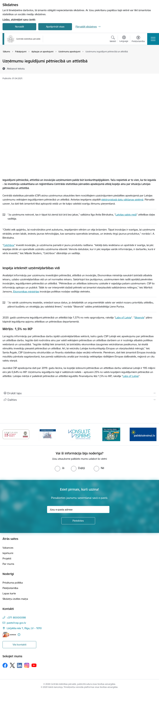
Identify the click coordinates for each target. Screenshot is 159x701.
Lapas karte (9, 593)
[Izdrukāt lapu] (79, 393)
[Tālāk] (151, 434)
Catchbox (9, 245)
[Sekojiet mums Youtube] (34, 665)
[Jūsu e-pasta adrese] (78, 509)
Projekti (7, 558)
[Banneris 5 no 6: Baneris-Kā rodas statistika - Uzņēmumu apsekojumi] (79, 434)
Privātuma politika (13, 582)
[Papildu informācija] (19, 634)
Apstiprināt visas (55, 26)
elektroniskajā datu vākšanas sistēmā (122, 199)
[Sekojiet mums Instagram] (26, 665)
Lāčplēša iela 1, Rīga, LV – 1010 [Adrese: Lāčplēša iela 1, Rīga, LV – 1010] (24, 628)
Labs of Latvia (123, 317)
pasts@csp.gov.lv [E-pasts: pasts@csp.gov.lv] (16, 622)
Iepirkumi (8, 553)
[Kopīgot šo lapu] (79, 400)
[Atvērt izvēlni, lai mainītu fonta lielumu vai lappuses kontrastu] (138, 39)
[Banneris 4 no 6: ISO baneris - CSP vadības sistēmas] (47, 434)
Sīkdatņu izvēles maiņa (15, 598)
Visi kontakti (19, 644)
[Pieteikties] (78, 520)
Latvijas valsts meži (126, 214)
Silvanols (139, 317)
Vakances (8, 547)
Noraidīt (19, 26)
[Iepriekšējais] (8, 434)
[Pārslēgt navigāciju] (153, 39)
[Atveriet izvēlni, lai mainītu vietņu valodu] (124, 39)
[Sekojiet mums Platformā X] (12, 665)
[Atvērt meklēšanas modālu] (113, 39)
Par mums (8, 563)
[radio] (59, 468)
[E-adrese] (9, 634)
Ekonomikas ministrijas (26, 291)
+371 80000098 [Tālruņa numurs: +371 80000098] (16, 617)
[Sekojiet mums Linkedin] (19, 665)
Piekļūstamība (10, 588)
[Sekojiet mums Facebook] (5, 665)
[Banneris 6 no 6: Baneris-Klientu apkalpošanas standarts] (111, 434)
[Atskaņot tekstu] (16, 68)
